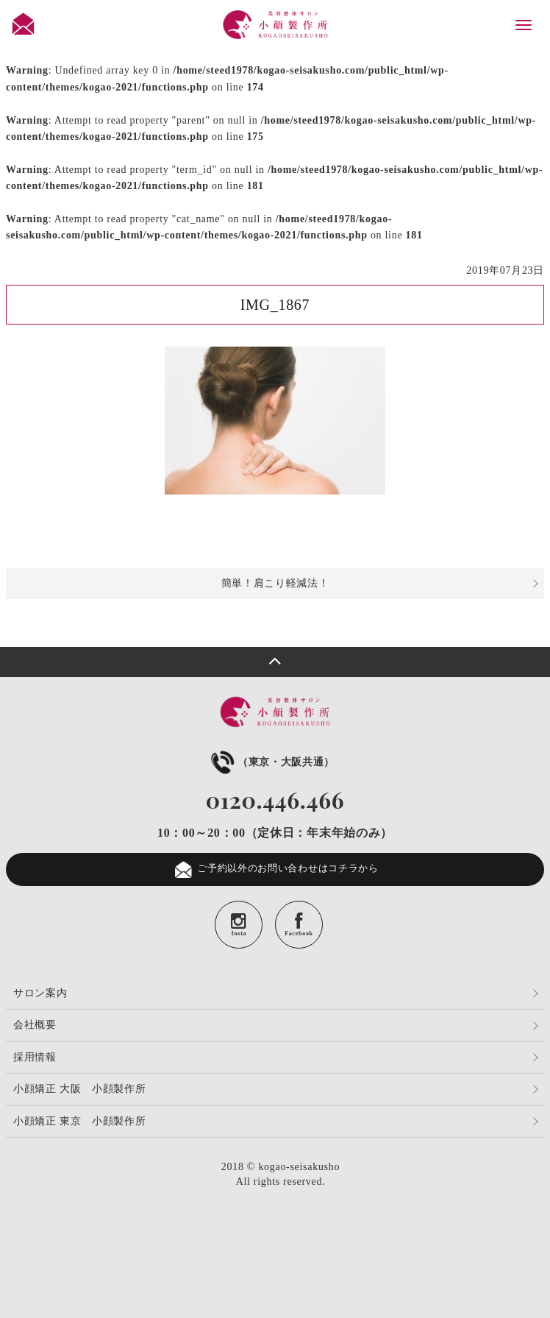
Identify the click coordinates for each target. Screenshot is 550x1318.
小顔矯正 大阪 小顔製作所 (79, 1088)
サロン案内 (40, 993)
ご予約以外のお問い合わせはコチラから (275, 869)
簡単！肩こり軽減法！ (275, 583)
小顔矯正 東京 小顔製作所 (79, 1121)
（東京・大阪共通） (271, 762)
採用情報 (35, 1057)
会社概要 (35, 1024)
